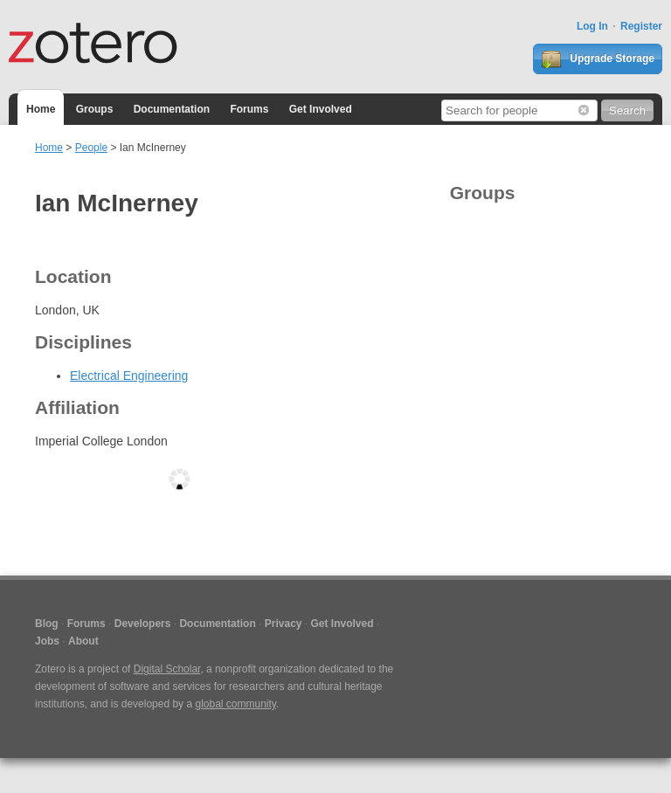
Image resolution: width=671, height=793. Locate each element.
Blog (47, 623)
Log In (592, 26)
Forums (249, 109)
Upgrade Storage (597, 59)
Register (641, 26)
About (83, 641)
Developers (142, 623)
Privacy (283, 623)
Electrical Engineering (129, 376)
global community (235, 704)
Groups (95, 109)
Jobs (47, 641)
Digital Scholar (167, 669)
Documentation (172, 109)
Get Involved (320, 109)
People (91, 147)
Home (40, 109)
